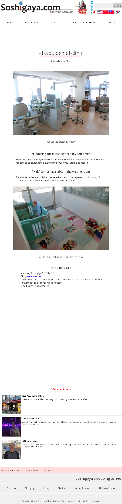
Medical (62, 488)
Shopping (29, 488)
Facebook (92, 2)
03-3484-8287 (34, 276)
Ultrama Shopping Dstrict (81, 7)
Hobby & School (107, 488)
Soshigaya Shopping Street (37, 7)
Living (46, 488)
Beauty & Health (82, 488)
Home (10, 22)
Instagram (92, 6)
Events (54, 22)
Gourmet (11, 488)
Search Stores (32, 22)
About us (111, 22)
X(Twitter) (92, 9)
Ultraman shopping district (82, 22)
